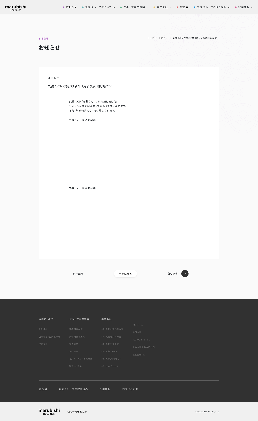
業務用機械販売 (77, 336)
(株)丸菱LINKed (109, 351)
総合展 (43, 389)
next (185, 273)
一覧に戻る (125, 273)
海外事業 (73, 351)
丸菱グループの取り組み (73, 389)
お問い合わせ (130, 389)
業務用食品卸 (76, 328)
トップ (151, 38)
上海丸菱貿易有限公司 (144, 347)
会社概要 (43, 328)
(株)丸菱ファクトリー (111, 358)
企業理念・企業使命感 (49, 336)
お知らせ (163, 38)
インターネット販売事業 (80, 358)
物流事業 (73, 343)
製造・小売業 (75, 366)
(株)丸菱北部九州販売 (112, 328)
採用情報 (105, 389)
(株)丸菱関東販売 (110, 343)
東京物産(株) (139, 354)
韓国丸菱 (137, 332)
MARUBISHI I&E (141, 339)
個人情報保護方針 (77, 411)
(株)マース (138, 324)
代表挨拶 (43, 343)
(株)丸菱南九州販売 (111, 336)
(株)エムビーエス (110, 366)
